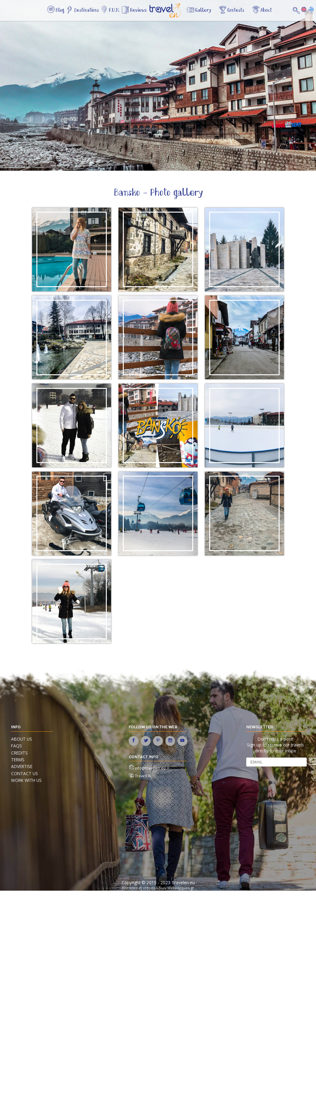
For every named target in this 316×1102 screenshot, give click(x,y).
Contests (235, 10)
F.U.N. (114, 10)
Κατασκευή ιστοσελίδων (144, 888)
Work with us (26, 780)
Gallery (203, 10)
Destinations (86, 10)
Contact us (24, 773)
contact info (143, 756)
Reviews (138, 10)
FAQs (16, 746)
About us (21, 739)
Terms (17, 759)
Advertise (21, 766)
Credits (19, 753)
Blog (60, 10)
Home (169, 13)
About (266, 10)
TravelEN (143, 776)
